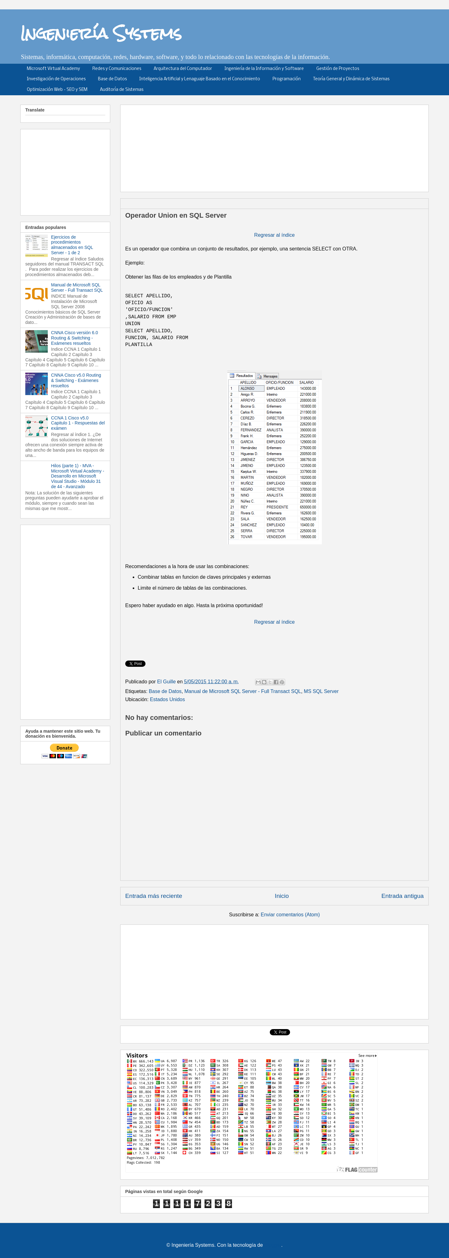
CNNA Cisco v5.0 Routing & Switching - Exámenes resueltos (76, 380)
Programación (287, 79)
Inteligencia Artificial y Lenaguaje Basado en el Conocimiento (199, 79)
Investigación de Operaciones (56, 79)
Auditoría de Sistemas (121, 89)
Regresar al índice (274, 235)
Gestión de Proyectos (337, 69)
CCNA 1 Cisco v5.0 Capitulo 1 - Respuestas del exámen (78, 423)
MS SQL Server (321, 691)
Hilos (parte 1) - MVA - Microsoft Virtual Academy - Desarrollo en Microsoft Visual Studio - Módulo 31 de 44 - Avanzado (77, 476)
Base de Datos (112, 79)
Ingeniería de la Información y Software (264, 69)
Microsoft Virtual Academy (53, 69)
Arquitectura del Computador (183, 69)
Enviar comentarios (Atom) (290, 914)
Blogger (272, 1245)
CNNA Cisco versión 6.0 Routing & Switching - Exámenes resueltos (74, 338)
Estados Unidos (167, 699)
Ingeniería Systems (101, 33)
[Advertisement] (276, 146)
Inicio (282, 896)
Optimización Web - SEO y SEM (57, 89)
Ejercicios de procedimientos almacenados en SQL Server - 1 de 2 (72, 245)
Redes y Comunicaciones (116, 69)
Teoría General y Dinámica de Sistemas (351, 79)
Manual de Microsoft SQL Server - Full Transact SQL (242, 691)
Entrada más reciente (153, 896)
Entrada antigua (403, 896)
